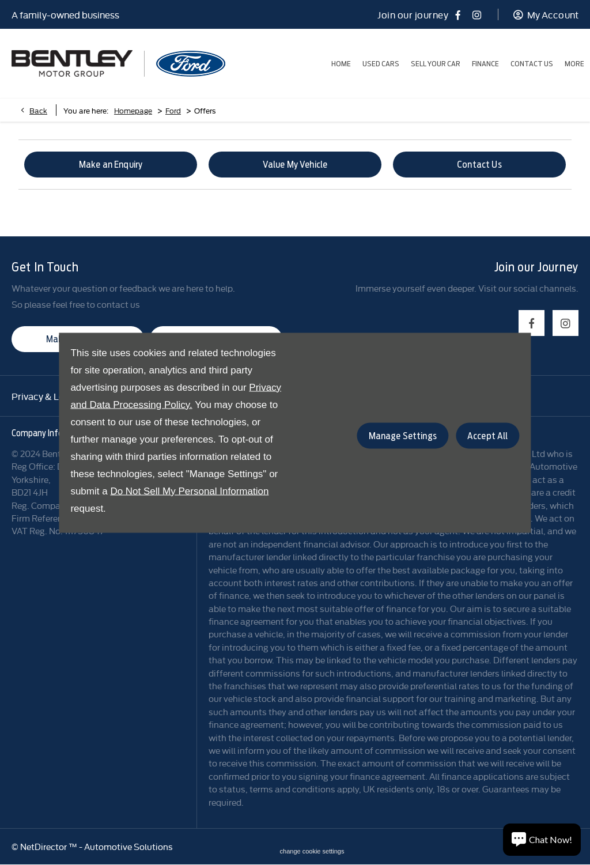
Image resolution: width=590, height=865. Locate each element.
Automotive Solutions (128, 846)
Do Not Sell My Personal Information (189, 490)
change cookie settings (312, 851)
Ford (173, 110)
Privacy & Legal (44, 396)
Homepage (133, 110)
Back (38, 110)
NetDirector (44, 846)
